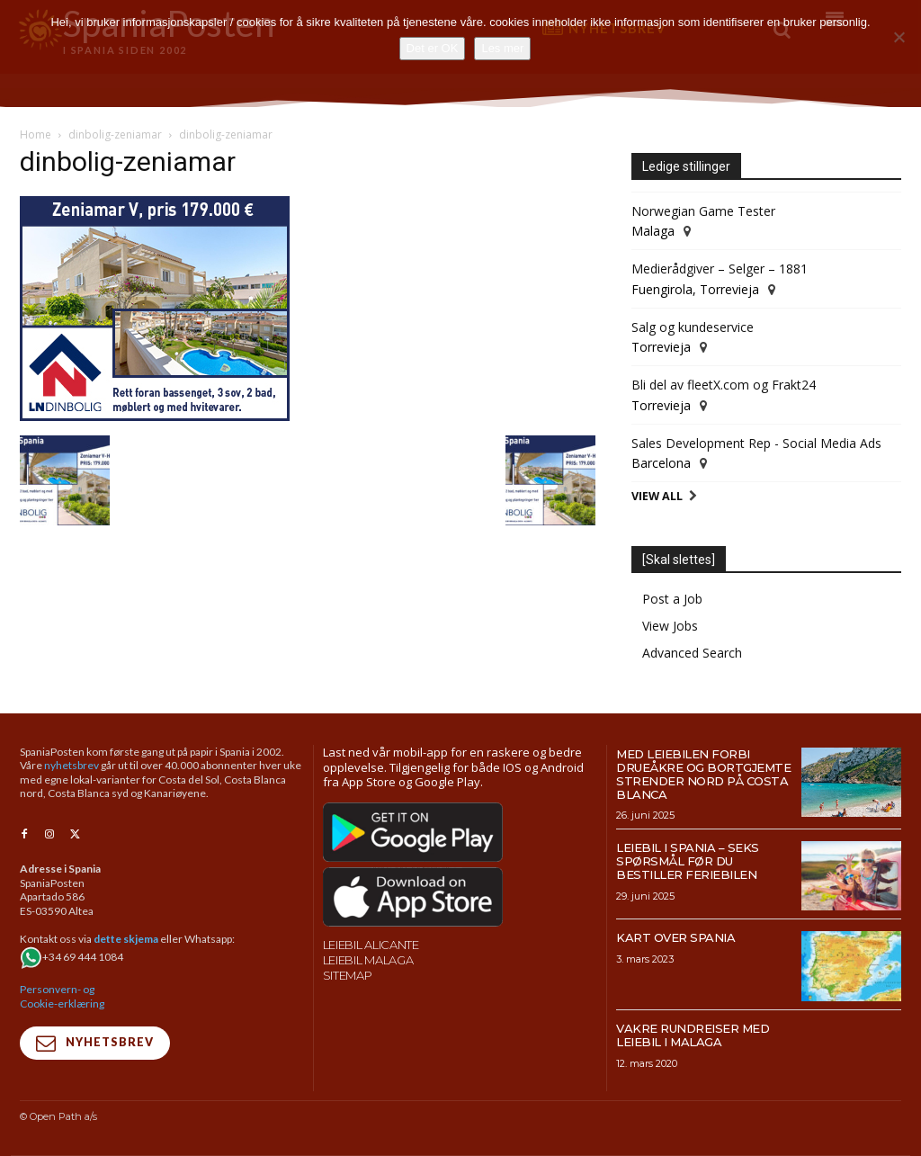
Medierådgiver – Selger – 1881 (719, 268)
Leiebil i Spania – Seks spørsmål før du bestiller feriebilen (687, 861)
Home (35, 134)
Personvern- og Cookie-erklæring (62, 995)
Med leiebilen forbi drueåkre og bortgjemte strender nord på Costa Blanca (703, 774)
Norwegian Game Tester (703, 211)
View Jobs (670, 625)
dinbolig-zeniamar (115, 134)
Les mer (502, 48)
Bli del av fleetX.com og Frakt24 (723, 384)
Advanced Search (692, 652)
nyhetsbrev (71, 765)
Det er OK (433, 48)
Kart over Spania (675, 937)
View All (657, 496)
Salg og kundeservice (692, 327)
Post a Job (672, 598)
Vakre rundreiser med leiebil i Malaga (692, 1035)
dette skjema (126, 938)
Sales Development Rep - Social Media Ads (756, 443)
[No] (899, 37)
